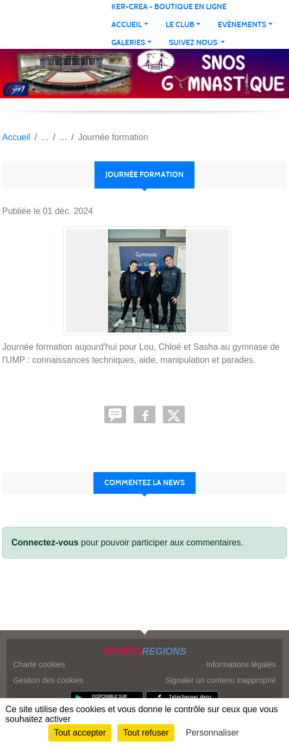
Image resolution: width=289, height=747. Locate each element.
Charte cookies (39, 664)
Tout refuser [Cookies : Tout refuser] (145, 732)
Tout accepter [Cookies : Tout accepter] (80, 732)
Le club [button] (180, 24)
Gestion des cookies (48, 680)
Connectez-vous (45, 542)
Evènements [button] (242, 24)
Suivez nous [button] (194, 42)
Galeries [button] (128, 42)
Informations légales (241, 664)
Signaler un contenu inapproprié (220, 680)
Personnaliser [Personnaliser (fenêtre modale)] (212, 732)
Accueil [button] (126, 24)
